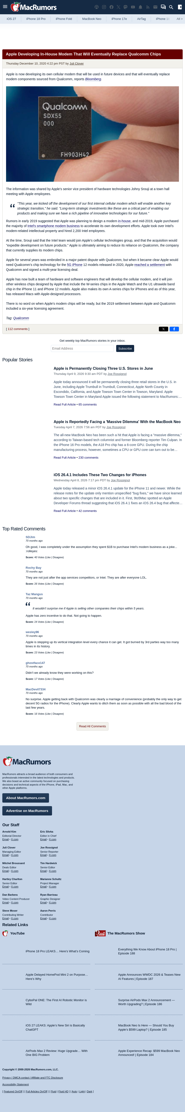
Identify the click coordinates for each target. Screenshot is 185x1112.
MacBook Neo (91, 19)
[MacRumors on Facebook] (111, 7)
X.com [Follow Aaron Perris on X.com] (52, 917)
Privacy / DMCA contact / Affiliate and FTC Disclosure (32, 1077)
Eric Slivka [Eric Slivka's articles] (46, 830)
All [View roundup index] (180, 19)
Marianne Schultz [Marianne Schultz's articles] (50, 878)
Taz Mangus (34, 594)
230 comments (88, 462)
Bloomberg (93, 79)
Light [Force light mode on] (82, 1091)
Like (48, 557)
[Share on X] (163, 329)
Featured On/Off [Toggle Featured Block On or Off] (13, 1091)
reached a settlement (149, 265)
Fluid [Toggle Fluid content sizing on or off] (53, 1091)
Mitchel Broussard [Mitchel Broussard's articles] (13, 862)
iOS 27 (11, 19)
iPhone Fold (64, 19)
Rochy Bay (33, 567)
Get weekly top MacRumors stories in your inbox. (92, 340)
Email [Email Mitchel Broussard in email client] (5, 870)
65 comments (87, 404)
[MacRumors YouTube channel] (133, 7)
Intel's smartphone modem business (54, 226)
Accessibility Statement (15, 1084)
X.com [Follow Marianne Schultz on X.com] (52, 885)
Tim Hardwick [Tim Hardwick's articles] (48, 862)
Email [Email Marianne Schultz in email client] (43, 885)
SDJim (30, 537)
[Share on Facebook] (174, 329)
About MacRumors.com (25, 797)
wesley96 (32, 632)
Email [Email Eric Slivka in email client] (43, 838)
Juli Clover (77, 63)
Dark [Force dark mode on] (89, 1091)
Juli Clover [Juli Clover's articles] (8, 846)
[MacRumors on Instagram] (104, 7)
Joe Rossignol (117, 374)
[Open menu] (5, 7)
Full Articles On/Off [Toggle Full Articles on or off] (36, 1091)
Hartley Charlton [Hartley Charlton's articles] (12, 878)
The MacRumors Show (126, 933)
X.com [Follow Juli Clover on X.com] (14, 854)
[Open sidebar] (180, 7)
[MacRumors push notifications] (140, 7)
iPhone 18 (163, 19)
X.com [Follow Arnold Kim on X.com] (14, 838)
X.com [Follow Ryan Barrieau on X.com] (52, 901)
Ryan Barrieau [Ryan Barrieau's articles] (49, 894)
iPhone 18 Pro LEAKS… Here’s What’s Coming (57, 950)
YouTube (17, 933)
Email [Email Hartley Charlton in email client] (5, 885)
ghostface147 (35, 663)
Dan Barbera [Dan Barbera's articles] (9, 894)
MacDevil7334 (35, 689)
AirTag (141, 19)
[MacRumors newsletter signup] (155, 7)
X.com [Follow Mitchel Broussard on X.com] (14, 870)
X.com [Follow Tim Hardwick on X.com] (52, 870)
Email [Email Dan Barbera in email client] (5, 901)
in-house (124, 221)
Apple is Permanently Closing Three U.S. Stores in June (106, 368)
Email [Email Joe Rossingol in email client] (43, 854)
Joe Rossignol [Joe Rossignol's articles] (49, 846)
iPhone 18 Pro (35, 19)
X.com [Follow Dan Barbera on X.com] (14, 901)
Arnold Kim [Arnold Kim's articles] (9, 830)
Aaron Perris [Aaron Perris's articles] (48, 910)
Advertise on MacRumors (27, 810)
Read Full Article (65, 404)
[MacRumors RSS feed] (148, 7)
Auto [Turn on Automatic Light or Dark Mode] (74, 1091)
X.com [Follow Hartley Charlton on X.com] (14, 885)
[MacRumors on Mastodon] (125, 7)
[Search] (172, 7)
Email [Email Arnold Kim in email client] (5, 838)
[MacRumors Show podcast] (96, 7)
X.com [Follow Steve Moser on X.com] (14, 917)
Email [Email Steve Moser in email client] (5, 917)
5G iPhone (74, 265)
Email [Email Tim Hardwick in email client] (43, 870)
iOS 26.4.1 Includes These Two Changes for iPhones (103, 475)
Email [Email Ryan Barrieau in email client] (43, 901)
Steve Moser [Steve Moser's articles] (9, 910)
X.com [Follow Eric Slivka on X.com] (52, 838)
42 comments (87, 511)
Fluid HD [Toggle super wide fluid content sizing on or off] (63, 1091)
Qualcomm (21, 318)
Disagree (58, 557)
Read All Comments (92, 726)
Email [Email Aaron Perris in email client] (43, 917)
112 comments (18, 329)
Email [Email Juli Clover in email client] (5, 854)
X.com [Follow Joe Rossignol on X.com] (52, 854)
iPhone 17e (119, 19)
